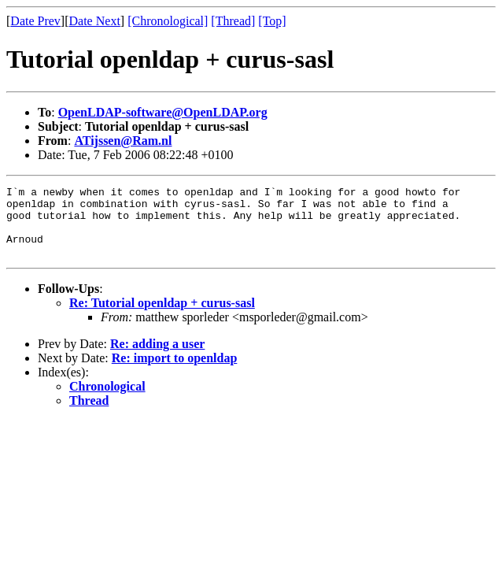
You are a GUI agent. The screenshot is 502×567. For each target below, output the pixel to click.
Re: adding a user (157, 358)
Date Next (94, 21)
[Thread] (233, 21)
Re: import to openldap (175, 372)
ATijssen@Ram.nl (123, 140)
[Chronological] (167, 21)
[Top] (272, 21)
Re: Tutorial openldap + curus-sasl (162, 317)
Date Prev (35, 21)
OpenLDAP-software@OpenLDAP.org (163, 112)
